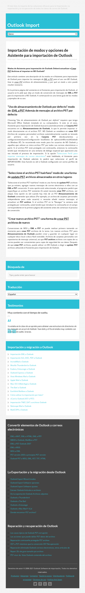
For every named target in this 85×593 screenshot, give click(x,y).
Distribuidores (59, 576)
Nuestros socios (45, 576)
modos (23, 479)
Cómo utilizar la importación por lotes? (26, 395)
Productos (15, 576)
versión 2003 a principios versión (28, 455)
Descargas (24, 576)
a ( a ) (22, 398)
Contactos (34, 576)
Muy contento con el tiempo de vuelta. (28, 312)
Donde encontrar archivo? (23, 512)
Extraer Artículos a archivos (25, 490)
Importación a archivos (28, 402)
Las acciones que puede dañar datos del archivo (32, 536)
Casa (18, 59)
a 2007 (20, 443)
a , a (23, 440)
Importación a (21, 354)
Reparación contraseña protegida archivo (29, 540)
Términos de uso (39, 579)
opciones (24, 482)
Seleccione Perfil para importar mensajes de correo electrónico (42, 155)
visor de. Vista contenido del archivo (31, 555)
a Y (21, 508)
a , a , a (26, 436)
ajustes (24, 486)
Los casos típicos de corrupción (29, 533)
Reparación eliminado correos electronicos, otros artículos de (40, 547)
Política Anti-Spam (54, 579)
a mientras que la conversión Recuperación (34, 544)
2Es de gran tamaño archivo (26, 551)
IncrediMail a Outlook (19, 361)
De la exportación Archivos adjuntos (29, 494)
